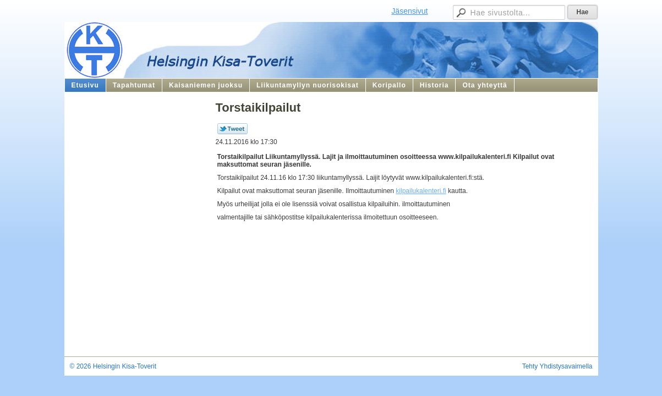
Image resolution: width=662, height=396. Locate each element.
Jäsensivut (409, 11)
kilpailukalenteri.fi (421, 191)
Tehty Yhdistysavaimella (557, 366)
